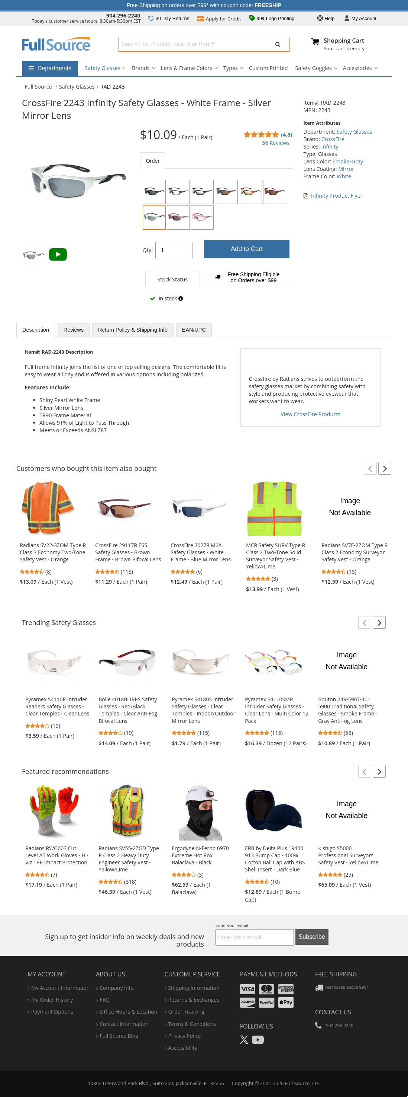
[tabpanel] (216, 243)
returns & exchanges (193, 999)
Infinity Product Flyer (337, 195)
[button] (370, 468)
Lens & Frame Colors (186, 67)
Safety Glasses (104, 67)
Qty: (148, 249)
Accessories (357, 67)
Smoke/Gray (348, 161)
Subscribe (312, 937)
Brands (141, 67)
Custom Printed (268, 67)
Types (230, 67)
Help (325, 19)
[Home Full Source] (38, 86)
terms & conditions (192, 1023)
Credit (219, 19)
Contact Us (333, 1012)
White (344, 176)
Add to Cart (247, 248)
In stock (166, 299)
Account (360, 19)
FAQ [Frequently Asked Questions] (105, 999)
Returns (168, 18)
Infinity (329, 146)
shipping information (194, 987)
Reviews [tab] (74, 330)
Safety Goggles (313, 67)
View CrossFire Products (310, 414)
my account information (60, 987)
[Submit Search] (277, 44)
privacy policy (184, 1035)
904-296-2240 (123, 15)
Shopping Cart (344, 40)
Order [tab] (153, 161)
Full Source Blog (119, 1035)
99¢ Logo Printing (272, 19)
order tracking (186, 1011)
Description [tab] (35, 330)
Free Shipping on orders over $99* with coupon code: (204, 5)
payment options (52, 1011)
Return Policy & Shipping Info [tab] (133, 330)
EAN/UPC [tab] (194, 330)
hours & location (128, 1011)
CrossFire (332, 139)
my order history (52, 999)
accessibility (182, 1047)
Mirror (346, 168)
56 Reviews (275, 142)
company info (116, 987)
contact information (124, 1023)
